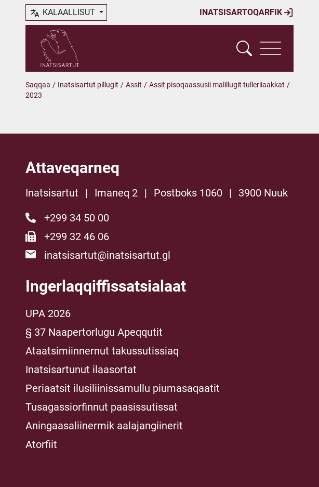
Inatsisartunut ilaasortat (81, 369)
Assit (134, 85)
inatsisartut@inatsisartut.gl (107, 255)
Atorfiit (41, 444)
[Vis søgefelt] (244, 48)
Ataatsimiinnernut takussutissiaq (102, 351)
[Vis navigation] (270, 48)
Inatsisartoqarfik (247, 12)
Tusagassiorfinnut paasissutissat (101, 407)
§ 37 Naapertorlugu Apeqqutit (94, 332)
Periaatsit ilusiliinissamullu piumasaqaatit (122, 388)
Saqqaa (37, 85)
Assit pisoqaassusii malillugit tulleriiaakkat (217, 85)
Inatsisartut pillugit (88, 85)
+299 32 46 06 (76, 236)
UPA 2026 (48, 313)
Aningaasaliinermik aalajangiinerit (104, 425)
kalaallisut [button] (63, 13)
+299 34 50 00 (76, 218)
